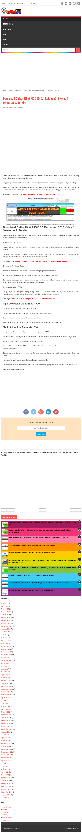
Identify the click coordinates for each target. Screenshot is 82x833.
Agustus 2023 (5, 698)
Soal (4, 34)
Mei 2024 (4, 672)
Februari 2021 (6, 778)
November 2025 (6, 620)
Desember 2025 (6, 617)
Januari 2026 (5, 615)
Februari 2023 (6, 715)
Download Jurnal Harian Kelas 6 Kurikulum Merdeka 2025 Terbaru (31, 545)
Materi (5, 45)
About (4, 3)
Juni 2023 (4, 703)
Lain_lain (6, 812)
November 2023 (6, 689)
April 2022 (4, 738)
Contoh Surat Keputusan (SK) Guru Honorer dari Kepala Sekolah (31, 575)
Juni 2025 (4, 635)
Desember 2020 (6, 783)
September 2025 (6, 626)
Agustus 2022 (5, 732)
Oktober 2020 (5, 789)
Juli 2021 (4, 763)
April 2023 (4, 709)
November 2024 (6, 655)
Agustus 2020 (5, 795)
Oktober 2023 (5, 692)
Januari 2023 (5, 718)
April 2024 (4, 675)
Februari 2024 (6, 680)
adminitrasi (22, 107)
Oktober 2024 (5, 657)
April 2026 (4, 606)
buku (5, 809)
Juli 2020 (4, 798)
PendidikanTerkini (15, 828)
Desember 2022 (6, 720)
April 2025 (4, 640)
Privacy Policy (21, 3)
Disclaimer (31, 3)
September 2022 (6, 729)
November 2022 (6, 723)
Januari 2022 (5, 746)
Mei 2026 (4, 603)
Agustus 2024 (5, 663)
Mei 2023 (4, 706)
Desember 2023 (6, 686)
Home (5, 19)
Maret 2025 (5, 643)
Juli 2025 (4, 632)
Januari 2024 (5, 683)
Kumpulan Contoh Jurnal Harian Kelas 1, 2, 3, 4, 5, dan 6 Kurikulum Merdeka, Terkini (38, 583)
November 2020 (6, 786)
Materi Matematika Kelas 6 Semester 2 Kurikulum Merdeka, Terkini (31, 553)
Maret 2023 (5, 712)
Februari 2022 (6, 743)
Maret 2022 (5, 740)
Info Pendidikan (8, 24)
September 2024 (6, 660)
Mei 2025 (4, 637)
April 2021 (4, 772)
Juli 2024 (4, 666)
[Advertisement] (41, 70)
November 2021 (6, 752)
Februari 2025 (6, 646)
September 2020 (6, 792)
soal (4, 820)
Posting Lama (75, 510)
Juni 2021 (4, 766)
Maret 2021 (5, 775)
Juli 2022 (4, 735)
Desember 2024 (6, 652)
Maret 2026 (5, 609)
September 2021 (6, 758)
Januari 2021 (5, 780)
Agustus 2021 (5, 760)
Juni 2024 (4, 669)
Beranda (42, 510)
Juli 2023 (4, 700)
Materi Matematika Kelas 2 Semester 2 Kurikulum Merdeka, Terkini (31, 590)
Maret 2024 (5, 677)
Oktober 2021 (5, 755)
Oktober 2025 (5, 623)
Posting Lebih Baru (8, 510)
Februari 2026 (6, 612)
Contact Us (11, 3)
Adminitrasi (7, 29)
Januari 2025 (5, 649)
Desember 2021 (6, 749)
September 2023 (6, 695)
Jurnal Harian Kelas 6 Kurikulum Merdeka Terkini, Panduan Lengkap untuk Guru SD (38, 538)
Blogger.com (76, 828)
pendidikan (7, 817)
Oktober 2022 (5, 726)
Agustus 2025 (5, 629)
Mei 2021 (4, 769)
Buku (4, 39)
